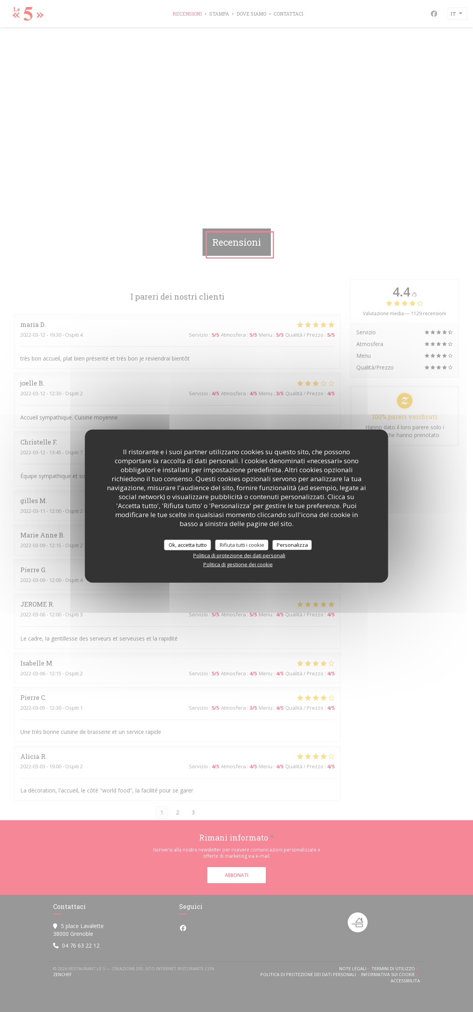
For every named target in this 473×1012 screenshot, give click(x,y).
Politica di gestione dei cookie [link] (238, 564)
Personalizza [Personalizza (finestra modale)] (292, 544)
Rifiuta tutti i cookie (242, 544)
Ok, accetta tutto (188, 544)
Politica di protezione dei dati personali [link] (239, 555)
